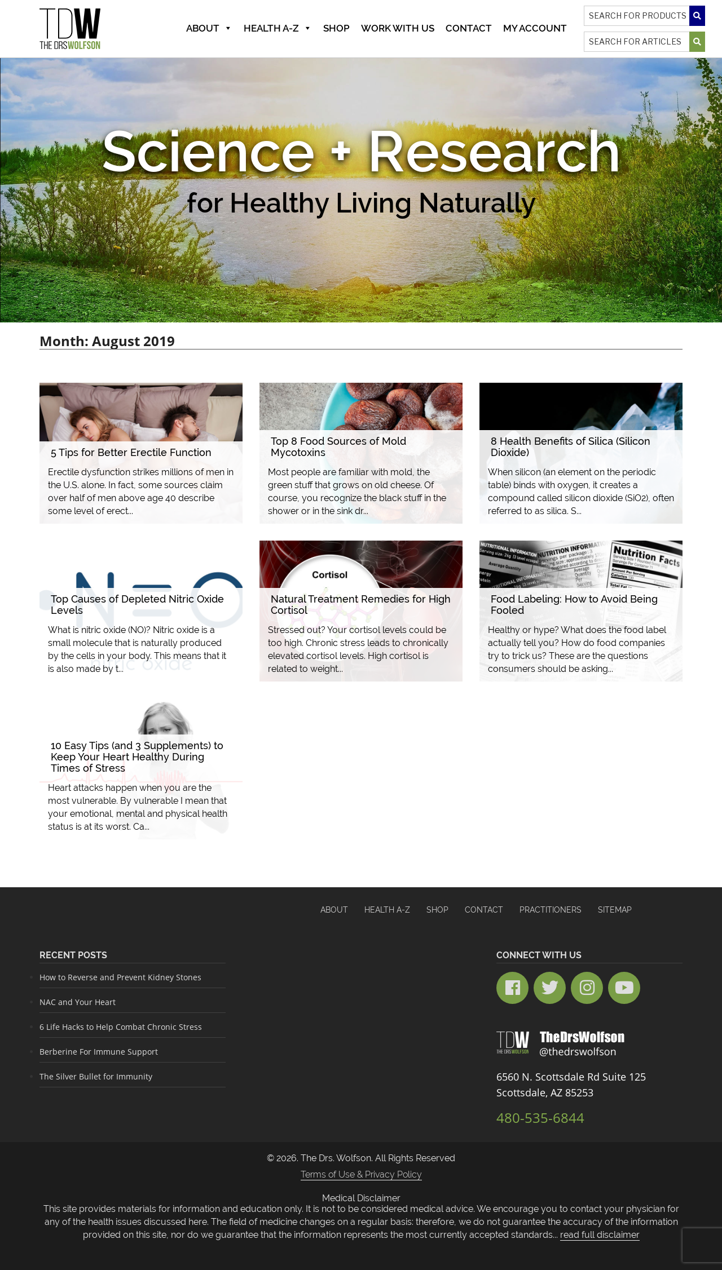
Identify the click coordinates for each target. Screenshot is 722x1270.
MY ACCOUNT (535, 28)
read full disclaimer (600, 1234)
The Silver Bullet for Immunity (95, 1076)
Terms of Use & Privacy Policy (361, 1174)
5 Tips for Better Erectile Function (131, 452)
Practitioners (551, 909)
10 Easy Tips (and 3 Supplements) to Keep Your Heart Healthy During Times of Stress (137, 757)
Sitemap (615, 909)
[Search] (644, 16)
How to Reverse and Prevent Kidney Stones (120, 977)
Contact (469, 28)
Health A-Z (278, 28)
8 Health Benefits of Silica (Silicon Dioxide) (570, 446)
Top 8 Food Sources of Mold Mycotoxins (338, 446)
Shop (336, 28)
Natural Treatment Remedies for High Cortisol (361, 604)
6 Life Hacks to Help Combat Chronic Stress (120, 1026)
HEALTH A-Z (387, 909)
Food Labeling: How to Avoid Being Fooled (574, 604)
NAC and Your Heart (77, 1002)
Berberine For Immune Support (98, 1051)
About (209, 28)
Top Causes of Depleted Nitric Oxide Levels (137, 604)
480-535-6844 (540, 1117)
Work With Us (397, 28)
